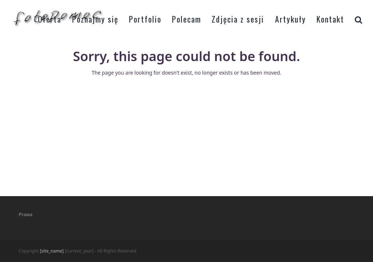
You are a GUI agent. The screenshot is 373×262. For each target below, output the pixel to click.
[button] (358, 18)
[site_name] (52, 251)
